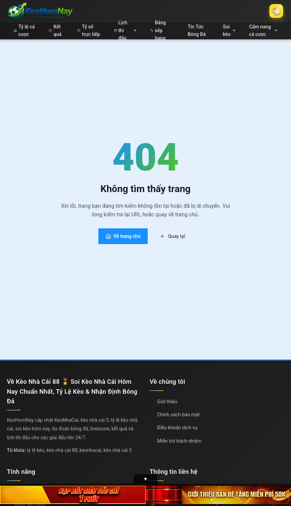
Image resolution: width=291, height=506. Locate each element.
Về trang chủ (123, 236)
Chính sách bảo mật (178, 414)
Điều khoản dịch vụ (177, 427)
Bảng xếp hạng (158, 30)
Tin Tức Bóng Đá (196, 30)
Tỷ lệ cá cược (24, 30)
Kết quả (55, 30)
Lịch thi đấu (125, 30)
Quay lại (172, 236)
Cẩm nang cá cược (263, 30)
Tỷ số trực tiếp (88, 30)
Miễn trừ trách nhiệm (179, 441)
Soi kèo (229, 30)
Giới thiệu (167, 401)
